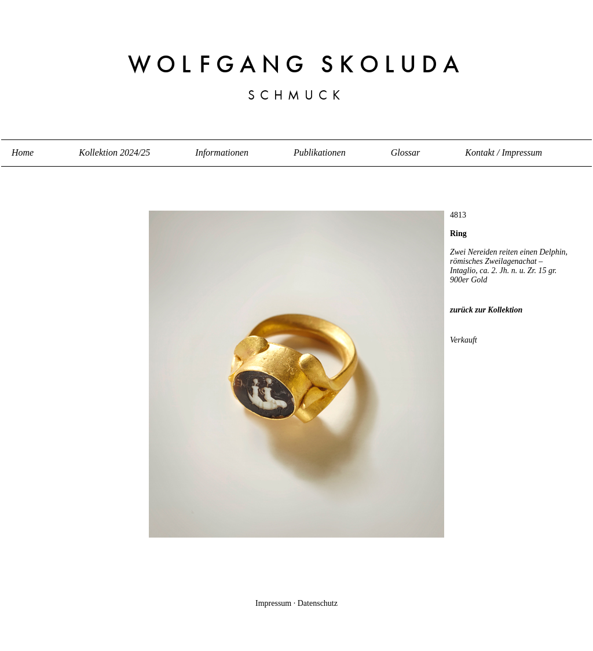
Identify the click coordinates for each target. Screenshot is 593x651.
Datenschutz (318, 603)
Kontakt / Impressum (503, 152)
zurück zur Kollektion (486, 310)
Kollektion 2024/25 (114, 152)
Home (23, 152)
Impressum (273, 603)
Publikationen (320, 152)
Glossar (405, 152)
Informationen (221, 152)
